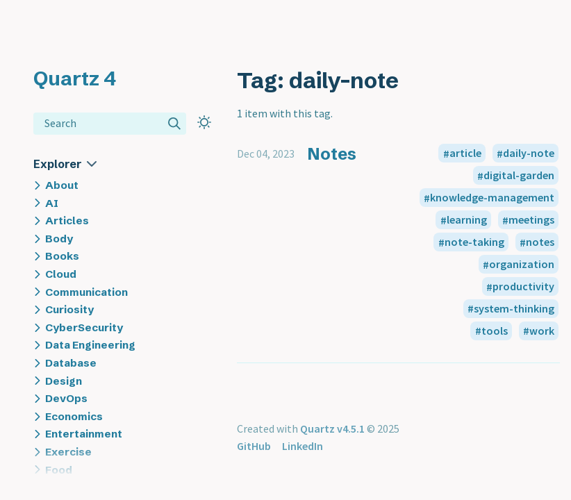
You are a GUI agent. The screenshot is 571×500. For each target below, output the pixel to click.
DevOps (66, 398)
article (465, 153)
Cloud (60, 274)
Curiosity (69, 309)
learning (467, 220)
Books (62, 255)
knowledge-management (492, 198)
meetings (531, 220)
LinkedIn (302, 446)
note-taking (474, 242)
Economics (74, 416)
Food (58, 469)
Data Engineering (90, 344)
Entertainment (83, 433)
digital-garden (518, 176)
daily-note (528, 153)
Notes (331, 154)
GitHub (254, 446)
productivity (523, 287)
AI (51, 203)
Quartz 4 (74, 78)
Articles (67, 220)
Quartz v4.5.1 (332, 428)
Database (71, 362)
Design (63, 381)
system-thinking (514, 308)
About (61, 185)
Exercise (68, 451)
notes (540, 242)
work (541, 331)
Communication (86, 292)
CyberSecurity (84, 327)
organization (521, 265)
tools (494, 331)
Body (59, 238)
